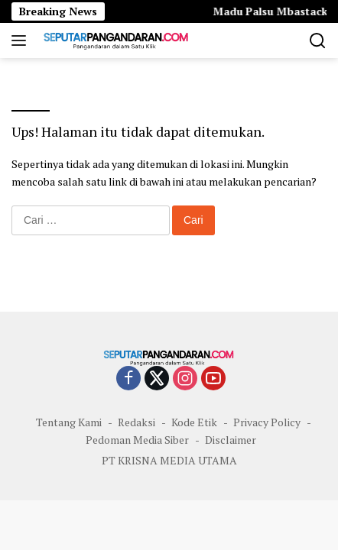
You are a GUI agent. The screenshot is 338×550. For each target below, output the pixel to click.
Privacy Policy (267, 422)
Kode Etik (194, 422)
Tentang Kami (69, 422)
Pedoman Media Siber (137, 439)
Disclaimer (230, 439)
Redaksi (136, 422)
